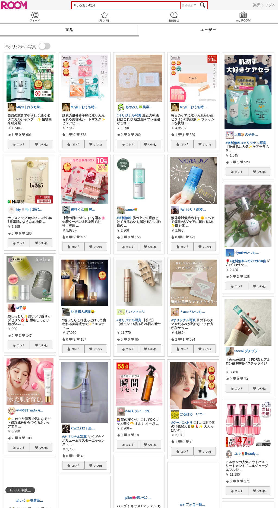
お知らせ (173, 16)
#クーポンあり (181, 423)
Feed (35, 16)
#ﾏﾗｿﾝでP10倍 (255, 261)
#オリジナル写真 (74, 437)
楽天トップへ (264, 5)
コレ (21, 144)
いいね (43, 144)
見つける (104, 16)
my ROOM (243, 16)
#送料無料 (124, 218)
